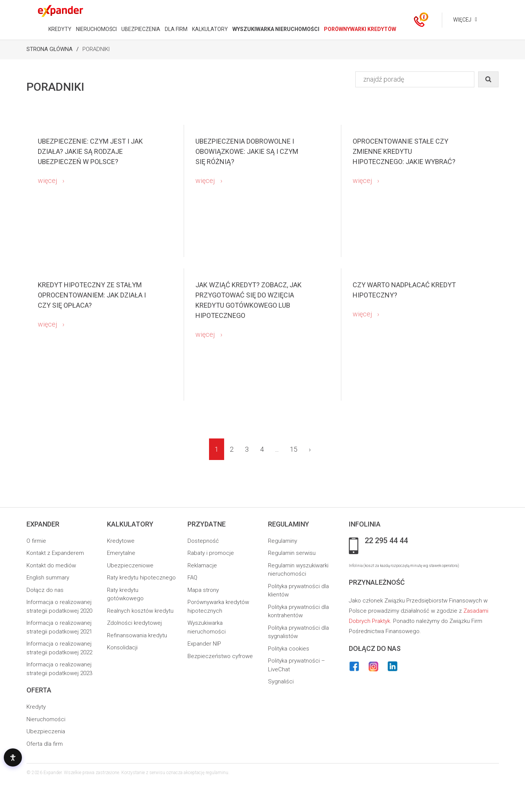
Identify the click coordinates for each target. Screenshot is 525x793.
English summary (47, 577)
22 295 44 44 (386, 541)
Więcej (461, 20)
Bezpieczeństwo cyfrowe (220, 656)
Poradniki (96, 49)
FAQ (192, 577)
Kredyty (36, 706)
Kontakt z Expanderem (55, 553)
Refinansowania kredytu (137, 635)
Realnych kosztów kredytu (140, 610)
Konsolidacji (122, 647)
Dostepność (203, 540)
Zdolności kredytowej (134, 623)
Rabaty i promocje (210, 553)
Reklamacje (202, 565)
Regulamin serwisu (292, 553)
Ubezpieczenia (45, 731)
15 (293, 449)
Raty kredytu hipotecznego (141, 577)
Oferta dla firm (44, 743)
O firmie (36, 540)
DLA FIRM (175, 29)
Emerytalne (121, 553)
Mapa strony (203, 590)
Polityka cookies (288, 648)
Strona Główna (49, 49)
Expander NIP (204, 643)
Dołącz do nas (44, 590)
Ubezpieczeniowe (130, 565)
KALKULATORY (209, 29)
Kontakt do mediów (51, 565)
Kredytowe (121, 540)
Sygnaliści (281, 681)
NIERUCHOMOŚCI (95, 29)
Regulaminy (282, 540)
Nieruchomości (45, 719)
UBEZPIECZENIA (140, 29)
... (277, 449)
